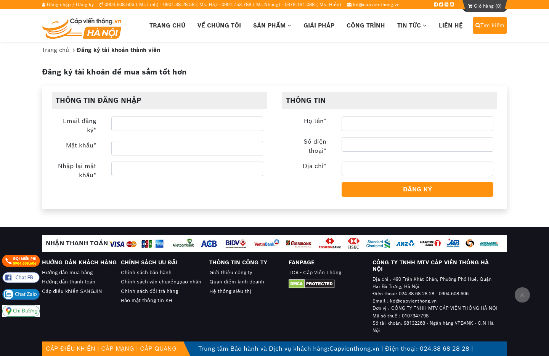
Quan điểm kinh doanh (236, 281)
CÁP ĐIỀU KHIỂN (70, 349)
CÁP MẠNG (117, 349)
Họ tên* (315, 121)
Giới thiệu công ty (230, 272)
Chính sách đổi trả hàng (149, 291)
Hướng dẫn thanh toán (68, 281)
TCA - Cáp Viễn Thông (315, 272)
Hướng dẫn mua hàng (67, 272)
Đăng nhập (59, 4)
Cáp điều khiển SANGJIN (72, 291)
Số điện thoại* (314, 146)
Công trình (366, 25)
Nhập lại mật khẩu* (77, 170)
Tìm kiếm (489, 25)
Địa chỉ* (314, 166)
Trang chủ (167, 25)
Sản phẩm (272, 25)
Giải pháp (318, 25)
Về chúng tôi (219, 25)
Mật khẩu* (81, 145)
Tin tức (412, 25)
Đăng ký (85, 4)
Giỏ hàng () (485, 6)
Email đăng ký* (79, 125)
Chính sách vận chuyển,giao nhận (161, 281)
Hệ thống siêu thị (230, 291)
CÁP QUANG (158, 349)
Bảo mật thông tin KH (146, 300)
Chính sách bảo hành (146, 272)
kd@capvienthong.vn (376, 4)
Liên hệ (451, 25)
